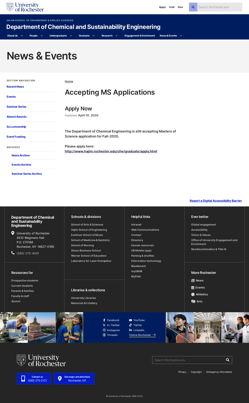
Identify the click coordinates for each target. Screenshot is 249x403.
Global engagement (203, 224)
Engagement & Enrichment (140, 35)
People (33, 35)
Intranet (136, 224)
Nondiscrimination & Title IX (208, 249)
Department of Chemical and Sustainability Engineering (83, 27)
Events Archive (21, 165)
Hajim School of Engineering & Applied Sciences (40, 20)
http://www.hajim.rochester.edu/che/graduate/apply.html (111, 151)
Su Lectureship (16, 127)
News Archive (21, 155)
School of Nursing (82, 245)
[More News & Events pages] (181, 35)
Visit (171, 7)
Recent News (15, 87)
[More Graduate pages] (94, 35)
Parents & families (22, 291)
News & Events (168, 35)
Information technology (146, 261)
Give (180, 7)
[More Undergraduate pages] (71, 35)
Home (69, 81)
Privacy (182, 372)
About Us (12, 35)
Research (107, 35)
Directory (137, 240)
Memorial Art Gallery (84, 303)
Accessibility (199, 229)
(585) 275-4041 (28, 253)
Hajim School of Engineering (89, 229)
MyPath (136, 276)
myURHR (136, 271)
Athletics (199, 294)
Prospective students (24, 280)
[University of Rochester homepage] (25, 7)
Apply (162, 7)
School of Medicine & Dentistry (90, 240)
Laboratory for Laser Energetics (91, 261)
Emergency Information (219, 372)
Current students (22, 285)
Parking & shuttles (142, 255)
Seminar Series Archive (27, 174)
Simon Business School (86, 250)
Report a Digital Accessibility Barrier (216, 201)
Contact (136, 235)
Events (11, 97)
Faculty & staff (20, 296)
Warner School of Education (88, 255)
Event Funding (16, 137)
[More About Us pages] (22, 35)
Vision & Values (201, 235)
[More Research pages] (117, 35)
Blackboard (138, 266)
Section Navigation (21, 80)
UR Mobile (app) (141, 250)
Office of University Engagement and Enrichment (214, 242)
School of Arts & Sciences (87, 224)
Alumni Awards (16, 117)
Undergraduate (58, 35)
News (197, 280)
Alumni (15, 301)
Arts (197, 301)
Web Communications (145, 229)
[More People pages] (42, 35)
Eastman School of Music (87, 235)
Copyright (196, 372)
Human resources (142, 245)
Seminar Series (16, 107)
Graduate (84, 35)
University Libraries (83, 298)
